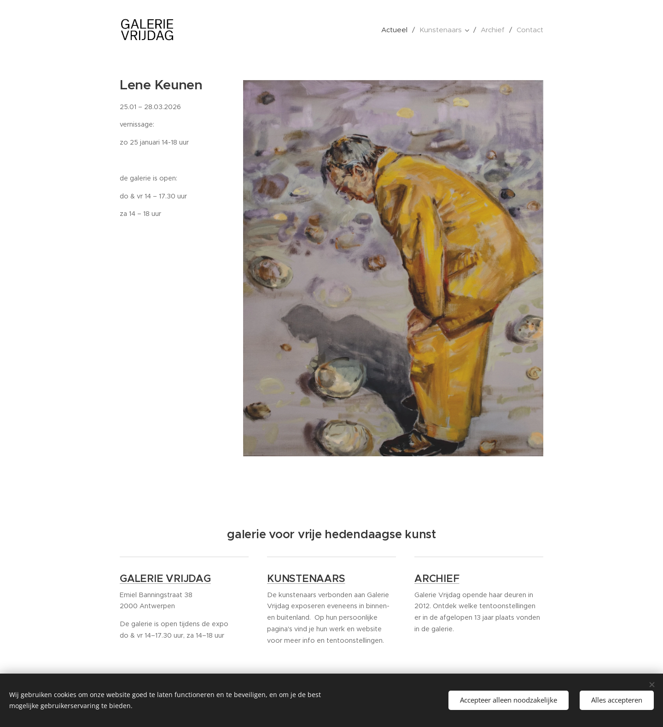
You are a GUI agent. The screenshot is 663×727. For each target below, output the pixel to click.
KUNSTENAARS (306, 579)
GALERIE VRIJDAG (165, 579)
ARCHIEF (436, 579)
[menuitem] (397, 29)
